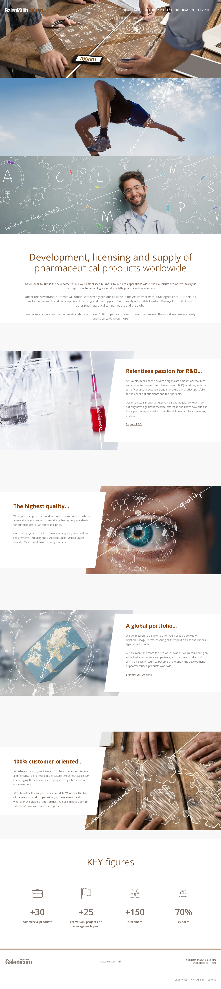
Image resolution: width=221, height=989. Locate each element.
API (193, 10)
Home (127, 10)
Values (138, 10)
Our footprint (154, 10)
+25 (86, 912)
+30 (37, 912)
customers (134, 922)
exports (183, 922)
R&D (169, 10)
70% (183, 912)
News (185, 10)
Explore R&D (134, 424)
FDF (177, 10)
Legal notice (181, 979)
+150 (135, 912)
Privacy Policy (197, 979)
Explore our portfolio (139, 674)
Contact (203, 10)
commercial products (37, 922)
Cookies (211, 979)
